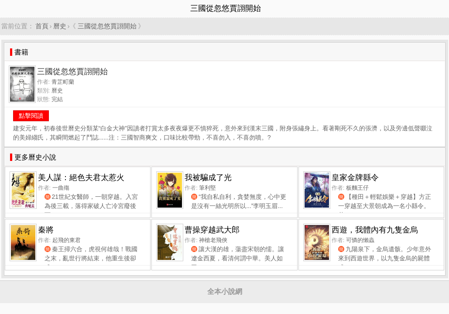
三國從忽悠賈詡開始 (107, 26)
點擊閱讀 (31, 115)
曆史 (59, 26)
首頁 (41, 26)
